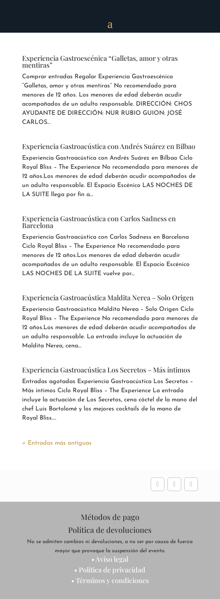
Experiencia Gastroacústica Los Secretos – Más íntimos (106, 369)
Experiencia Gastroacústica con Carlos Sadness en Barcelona (99, 222)
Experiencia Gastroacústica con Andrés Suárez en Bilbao (108, 146)
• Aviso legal (109, 559)
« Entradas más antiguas (57, 443)
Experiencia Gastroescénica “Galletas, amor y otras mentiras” (100, 62)
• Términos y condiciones (110, 580)
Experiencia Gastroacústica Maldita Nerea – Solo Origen (108, 297)
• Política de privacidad (109, 569)
